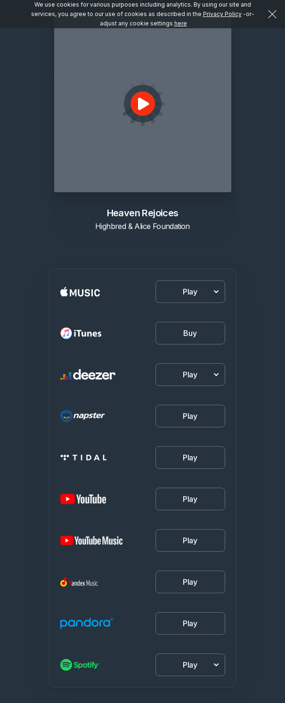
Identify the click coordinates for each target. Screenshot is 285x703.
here (180, 23)
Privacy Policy (222, 13)
